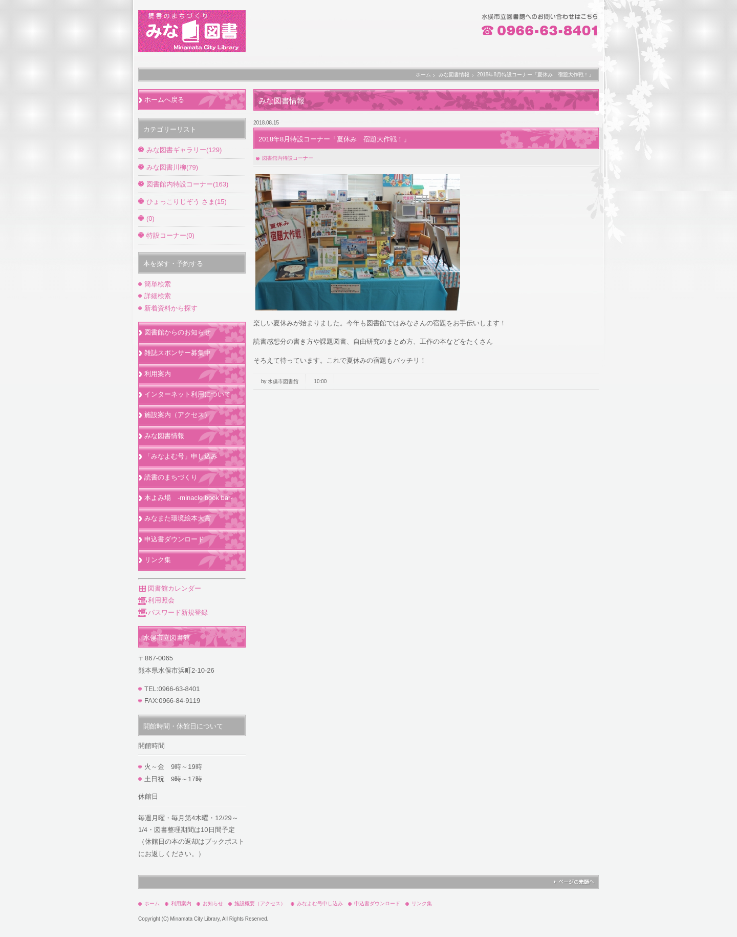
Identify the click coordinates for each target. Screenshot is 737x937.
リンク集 (157, 560)
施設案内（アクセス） (177, 415)
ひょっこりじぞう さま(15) (186, 201)
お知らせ (213, 903)
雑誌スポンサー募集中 (177, 353)
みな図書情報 (454, 74)
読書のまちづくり (171, 477)
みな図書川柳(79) (172, 167)
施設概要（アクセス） (260, 903)
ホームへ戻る (164, 99)
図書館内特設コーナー (287, 158)
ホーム (423, 74)
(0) (150, 218)
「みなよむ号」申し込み (181, 456)
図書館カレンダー (169, 588)
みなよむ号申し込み (320, 903)
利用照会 (156, 600)
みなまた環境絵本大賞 (177, 518)
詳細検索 (157, 296)
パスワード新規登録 (173, 612)
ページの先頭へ (574, 882)
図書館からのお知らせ (177, 332)
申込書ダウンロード (174, 539)
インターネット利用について (187, 394)
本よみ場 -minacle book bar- (188, 498)
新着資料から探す (171, 308)
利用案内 (157, 374)
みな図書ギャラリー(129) (184, 150)
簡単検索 (157, 284)
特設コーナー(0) (170, 235)
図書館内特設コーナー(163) (187, 184)
